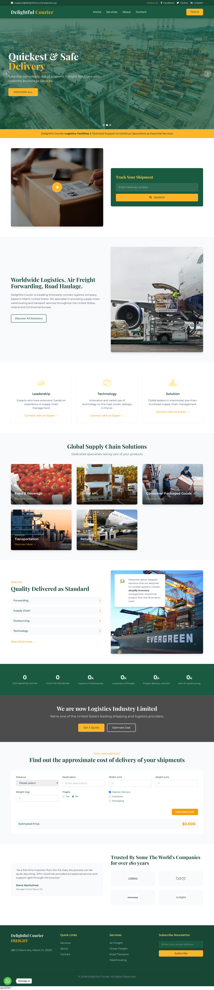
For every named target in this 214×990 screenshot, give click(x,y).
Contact (141, 11)
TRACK (194, 11)
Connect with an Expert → (41, 415)
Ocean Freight (119, 948)
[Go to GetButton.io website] (8, 987)
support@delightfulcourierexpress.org (34, 2)
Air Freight (116, 942)
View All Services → (23, 641)
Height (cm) (162, 777)
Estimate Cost (121, 727)
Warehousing (118, 960)
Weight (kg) (23, 792)
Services (111, 11)
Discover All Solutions (28, 318)
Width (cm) (115, 777)
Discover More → (25, 498)
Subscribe (181, 953)
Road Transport (119, 954)
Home (97, 11)
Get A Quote (91, 727)
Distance (21, 777)
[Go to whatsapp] (8, 981)
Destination (69, 777)
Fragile (66, 792)
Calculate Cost (185, 811)
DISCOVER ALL (23, 92)
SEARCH (157, 197)
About (126, 11)
